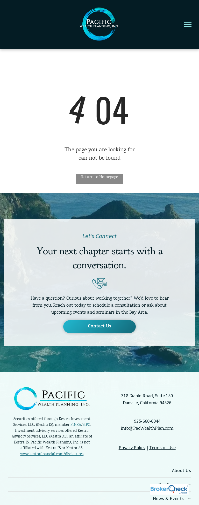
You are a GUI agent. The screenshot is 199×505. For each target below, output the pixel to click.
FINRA (75, 425)
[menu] (187, 24)
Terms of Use (162, 447)
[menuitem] (99, 470)
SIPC (86, 425)
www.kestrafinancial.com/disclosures (51, 454)
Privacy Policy (132, 447)
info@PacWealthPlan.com (147, 428)
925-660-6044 (147, 421)
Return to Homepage (99, 177)
